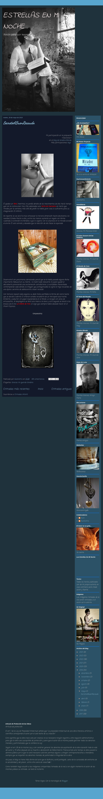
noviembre (85, 677)
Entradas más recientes (16, 389)
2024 (81, 652)
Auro (82, 518)
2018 (81, 710)
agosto (84, 684)
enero (83, 706)
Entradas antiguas (61, 389)
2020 (81, 666)
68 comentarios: (38, 379)
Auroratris (85, 521)
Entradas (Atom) (21, 394)
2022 (81, 659)
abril (83, 698)
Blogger (65, 781)
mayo (83, 691)
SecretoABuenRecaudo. (19, 123)
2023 (81, 655)
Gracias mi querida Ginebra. (22, 382)
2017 (81, 714)
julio (83, 687)
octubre (84, 680)
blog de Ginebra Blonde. (62, 140)
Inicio (40, 389)
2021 (81, 663)
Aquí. (69, 142)
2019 (81, 670)
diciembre (85, 673)
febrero (84, 702)
